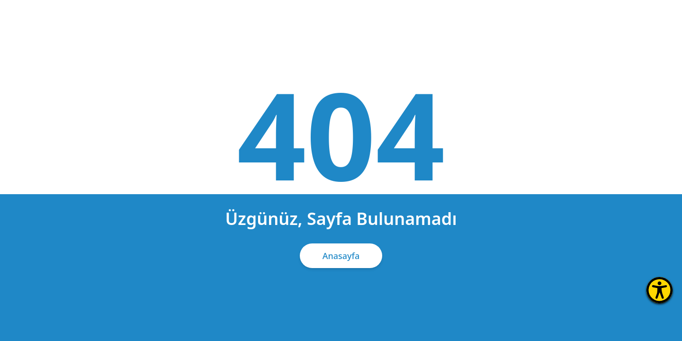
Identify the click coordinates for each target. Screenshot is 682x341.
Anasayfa (341, 255)
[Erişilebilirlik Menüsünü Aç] (659, 290)
